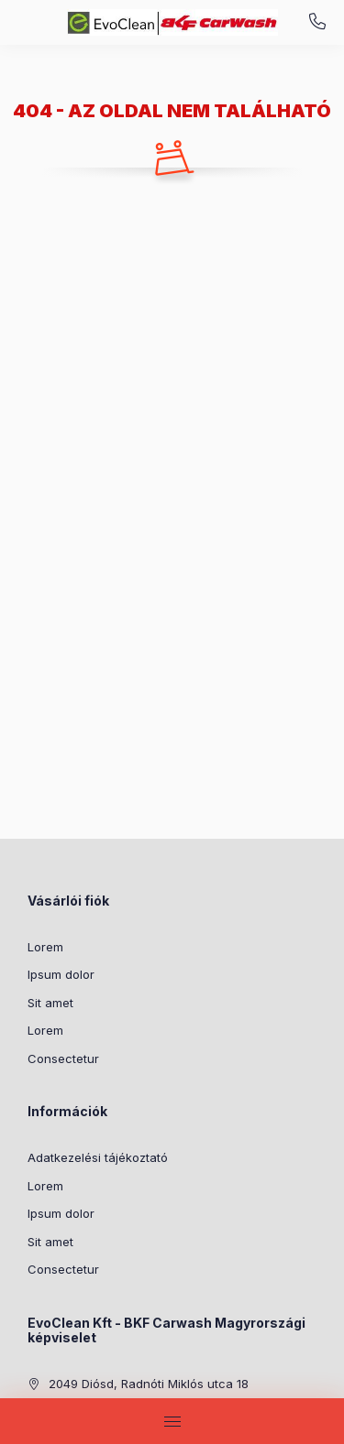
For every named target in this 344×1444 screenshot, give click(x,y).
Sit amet (50, 1002)
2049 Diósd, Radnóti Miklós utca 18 (149, 1383)
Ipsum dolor (61, 974)
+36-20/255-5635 (317, 22)
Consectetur (63, 1058)
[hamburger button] (172, 1421)
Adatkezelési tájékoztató (98, 1157)
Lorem (45, 946)
